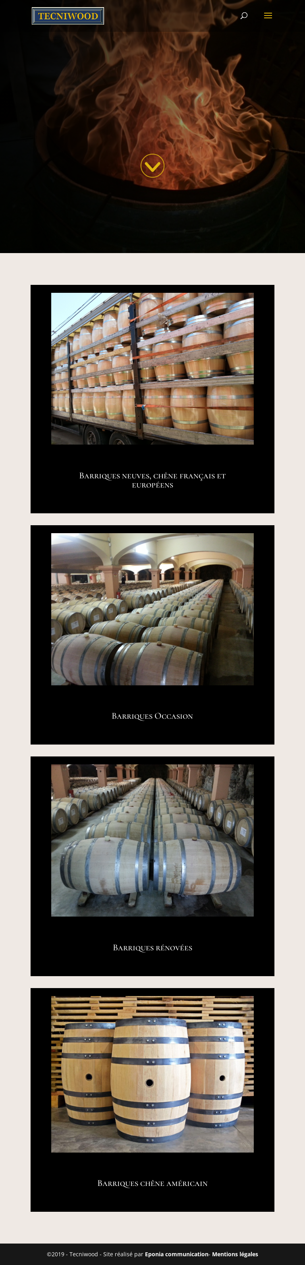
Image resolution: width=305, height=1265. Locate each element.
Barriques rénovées (152, 947)
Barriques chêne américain (152, 1183)
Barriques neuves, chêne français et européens (152, 480)
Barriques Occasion (152, 715)
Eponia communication (176, 1254)
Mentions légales (235, 1254)
